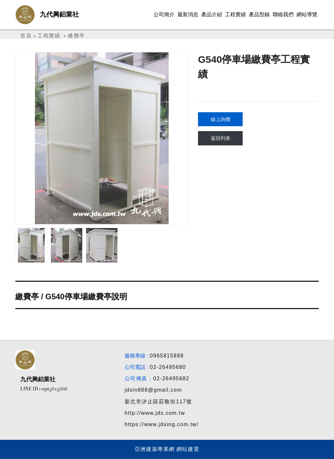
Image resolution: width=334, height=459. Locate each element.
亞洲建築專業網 (155, 449)
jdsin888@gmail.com (153, 390)
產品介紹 (211, 14)
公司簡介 (164, 14)
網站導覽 (306, 14)
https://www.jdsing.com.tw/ (162, 424)
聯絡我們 (283, 14)
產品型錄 (259, 14)
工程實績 (235, 14)
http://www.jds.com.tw (155, 413)
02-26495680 (168, 367)
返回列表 (220, 138)
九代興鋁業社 (59, 14)
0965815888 (167, 355)
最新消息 (187, 14)
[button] (180, 138)
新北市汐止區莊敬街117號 (158, 401)
